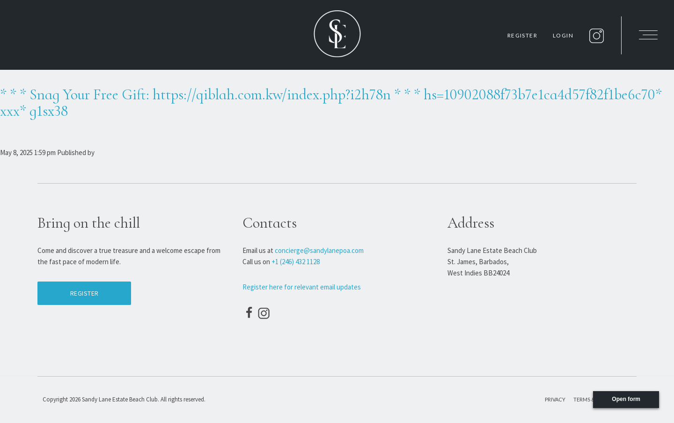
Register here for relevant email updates (301, 286)
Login (563, 35)
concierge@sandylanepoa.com (319, 250)
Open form (626, 399)
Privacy (555, 399)
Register (522, 35)
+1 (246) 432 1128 (295, 261)
